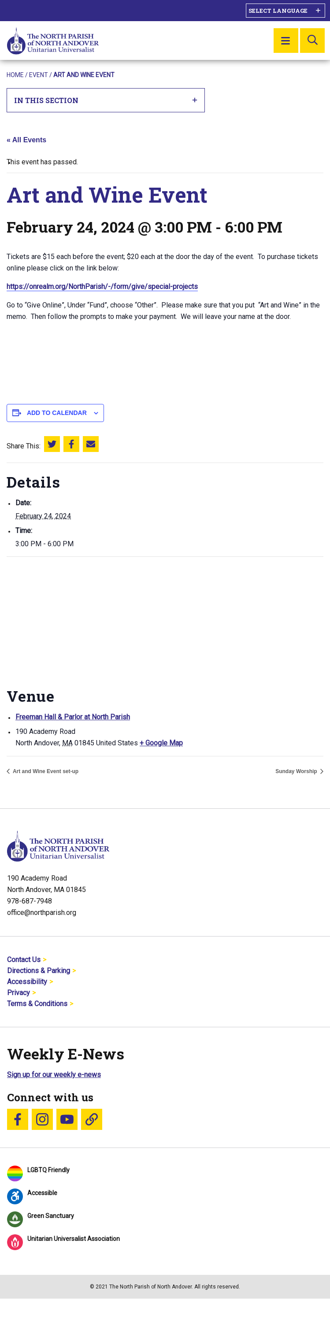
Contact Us (24, 959)
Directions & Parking (38, 970)
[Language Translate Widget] (285, 11)
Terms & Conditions (37, 1004)
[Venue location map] (165, 620)
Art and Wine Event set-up (44, 771)
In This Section (106, 100)
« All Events (26, 140)
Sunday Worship (297, 771)
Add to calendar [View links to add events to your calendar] (57, 412)
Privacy (18, 993)
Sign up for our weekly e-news (54, 1074)
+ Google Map (161, 743)
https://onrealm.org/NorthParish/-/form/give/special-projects (102, 286)
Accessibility (27, 981)
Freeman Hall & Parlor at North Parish (72, 717)
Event (38, 74)
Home (15, 74)
